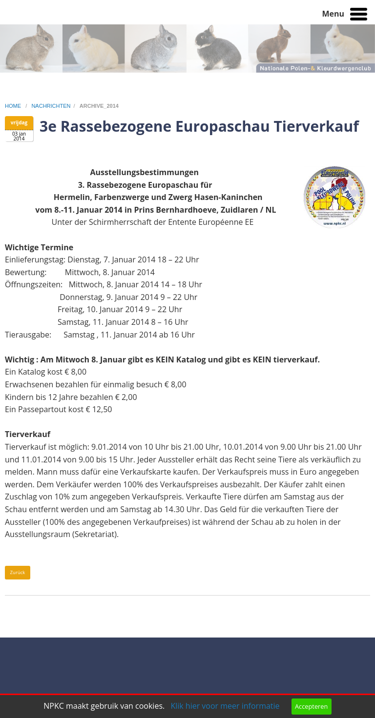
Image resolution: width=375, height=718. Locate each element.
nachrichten (50, 106)
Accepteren (311, 706)
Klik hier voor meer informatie (224, 705)
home (13, 106)
